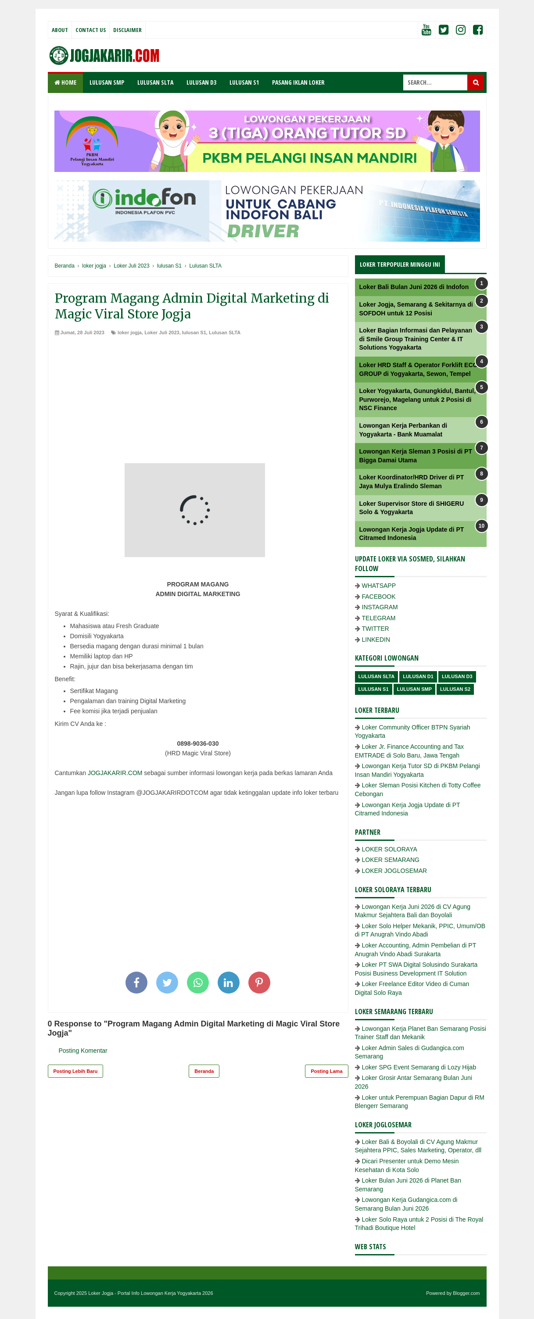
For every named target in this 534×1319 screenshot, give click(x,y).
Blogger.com (466, 1293)
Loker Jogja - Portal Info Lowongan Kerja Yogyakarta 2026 (150, 1293)
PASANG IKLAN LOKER (298, 82)
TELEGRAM (379, 618)
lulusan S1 (194, 332)
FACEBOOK (379, 596)
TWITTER (375, 628)
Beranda (204, 1071)
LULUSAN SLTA (155, 82)
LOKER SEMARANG (390, 859)
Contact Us (90, 30)
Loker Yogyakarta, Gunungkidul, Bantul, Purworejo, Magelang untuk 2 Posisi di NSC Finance (417, 399)
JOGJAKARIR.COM (115, 772)
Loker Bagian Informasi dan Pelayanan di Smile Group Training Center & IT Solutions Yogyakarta (416, 339)
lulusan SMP (414, 689)
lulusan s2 (455, 689)
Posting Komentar (83, 1050)
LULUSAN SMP (107, 82)
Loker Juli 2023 (161, 332)
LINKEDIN (376, 639)
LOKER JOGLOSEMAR (394, 870)
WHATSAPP (379, 585)
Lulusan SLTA (224, 332)
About (60, 30)
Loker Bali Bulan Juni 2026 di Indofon (414, 286)
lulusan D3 (457, 676)
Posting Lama (326, 1071)
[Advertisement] (198, 401)
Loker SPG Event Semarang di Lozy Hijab (419, 1067)
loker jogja (130, 332)
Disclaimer (127, 30)
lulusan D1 (418, 676)
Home (65, 82)
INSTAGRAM (380, 607)
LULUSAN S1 (244, 82)
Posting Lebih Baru (76, 1071)
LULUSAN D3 (201, 82)
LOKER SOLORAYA (389, 849)
